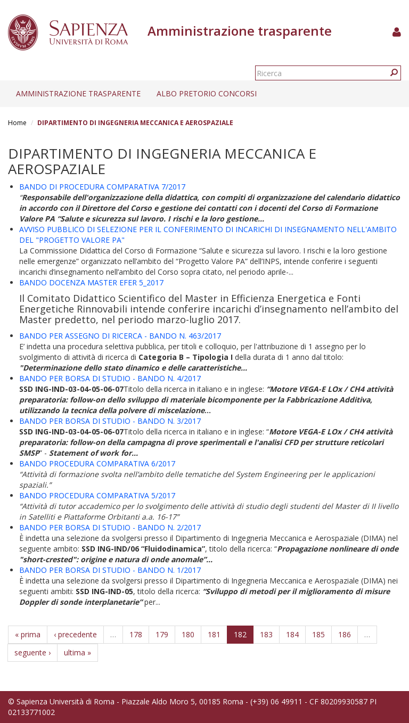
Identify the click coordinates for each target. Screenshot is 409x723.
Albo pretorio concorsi (207, 93)
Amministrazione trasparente (78, 93)
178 (135, 634)
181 (214, 634)
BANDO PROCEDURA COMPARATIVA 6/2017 (97, 463)
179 (162, 634)
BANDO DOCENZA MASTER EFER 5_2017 (91, 282)
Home (17, 122)
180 (188, 634)
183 (266, 634)
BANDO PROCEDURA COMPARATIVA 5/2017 (97, 495)
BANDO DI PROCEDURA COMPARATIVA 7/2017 (102, 187)
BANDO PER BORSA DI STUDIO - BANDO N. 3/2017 (110, 421)
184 (292, 634)
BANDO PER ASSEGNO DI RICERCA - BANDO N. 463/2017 (120, 336)
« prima (27, 634)
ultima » (77, 652)
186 (344, 634)
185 (318, 634)
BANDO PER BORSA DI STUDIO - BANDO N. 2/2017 (110, 527)
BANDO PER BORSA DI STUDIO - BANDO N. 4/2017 (110, 378)
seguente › (32, 652)
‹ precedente (75, 634)
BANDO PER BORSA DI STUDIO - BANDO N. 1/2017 (110, 570)
